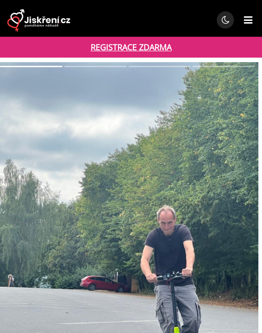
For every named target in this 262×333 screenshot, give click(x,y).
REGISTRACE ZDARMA (131, 47)
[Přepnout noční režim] (225, 20)
